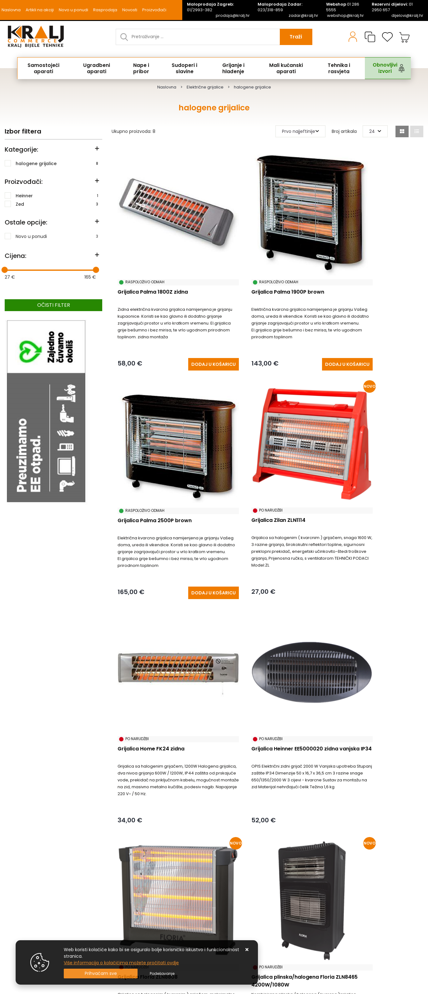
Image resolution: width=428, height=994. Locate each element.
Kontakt (115, 865)
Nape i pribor (140, 68)
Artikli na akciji (40, 10)
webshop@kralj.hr (345, 15)
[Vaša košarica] (404, 37)
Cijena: (15, 255)
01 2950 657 (392, 7)
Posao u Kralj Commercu (32, 912)
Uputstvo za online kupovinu (35, 921)
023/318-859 (280, 7)
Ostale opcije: (26, 222)
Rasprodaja (105, 10)
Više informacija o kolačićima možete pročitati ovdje (121, 963)
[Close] (101, 973)
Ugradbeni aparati (97, 68)
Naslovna (11, 10)
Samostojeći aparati (45, 68)
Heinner (57, 195)
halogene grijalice (57, 163)
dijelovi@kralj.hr (407, 15)
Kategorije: (21, 149)
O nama (14, 884)
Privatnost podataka (129, 903)
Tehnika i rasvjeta (334, 68)
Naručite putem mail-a (132, 912)
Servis (113, 921)
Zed (57, 204)
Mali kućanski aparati (282, 68)
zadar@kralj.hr (303, 15)
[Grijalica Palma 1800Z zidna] (182, 336)
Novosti (129, 10)
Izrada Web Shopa (70, 991)
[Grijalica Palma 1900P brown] (286, 336)
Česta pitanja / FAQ (26, 893)
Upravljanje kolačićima (29, 931)
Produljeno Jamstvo (128, 874)
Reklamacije (18, 874)
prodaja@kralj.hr (233, 15)
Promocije (118, 893)
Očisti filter (53, 305)
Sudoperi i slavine (182, 68)
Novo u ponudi (73, 10)
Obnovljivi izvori (379, 68)
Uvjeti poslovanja (23, 903)
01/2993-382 (210, 7)
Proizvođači (154, 10)
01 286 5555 (342, 7)
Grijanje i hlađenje (230, 68)
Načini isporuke (123, 884)
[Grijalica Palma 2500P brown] (389, 336)
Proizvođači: (24, 181)
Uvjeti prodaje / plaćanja (31, 865)
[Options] (162, 973)
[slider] (5, 270)
